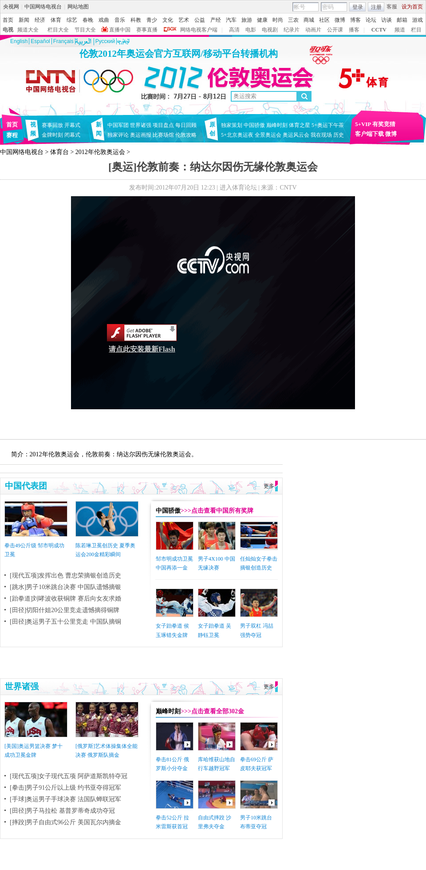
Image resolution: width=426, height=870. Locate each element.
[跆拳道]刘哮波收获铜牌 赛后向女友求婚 (65, 598)
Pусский (105, 41)
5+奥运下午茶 (328, 125)
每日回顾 (186, 125)
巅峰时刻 (277, 125)
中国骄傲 (254, 125)
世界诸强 (140, 125)
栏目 (416, 30)
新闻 (24, 20)
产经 (215, 20)
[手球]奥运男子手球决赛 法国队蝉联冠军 (65, 799)
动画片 (313, 30)
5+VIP (363, 124)
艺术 (183, 20)
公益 (199, 20)
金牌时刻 (52, 135)
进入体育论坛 (238, 187)
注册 (376, 7)
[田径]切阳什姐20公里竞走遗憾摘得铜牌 (64, 610)
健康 (262, 20)
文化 (167, 20)
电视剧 (270, 30)
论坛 (371, 20)
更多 (269, 486)
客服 (392, 7)
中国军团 (118, 125)
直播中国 (119, 30)
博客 (355, 20)
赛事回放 (52, 125)
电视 (8, 30)
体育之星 (299, 125)
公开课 (335, 30)
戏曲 (104, 20)
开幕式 (72, 125)
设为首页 (412, 7)
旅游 (246, 20)
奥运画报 (140, 135)
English (19, 41)
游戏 (417, 20)
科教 (135, 20)
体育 (56, 20)
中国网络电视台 (43, 7)
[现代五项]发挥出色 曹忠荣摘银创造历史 (65, 575)
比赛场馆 (163, 135)
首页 (8, 20)
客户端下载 (369, 133)
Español (40, 41)
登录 (357, 7)
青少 (151, 20)
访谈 (386, 20)
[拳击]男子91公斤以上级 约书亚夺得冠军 (65, 787)
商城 (309, 20)
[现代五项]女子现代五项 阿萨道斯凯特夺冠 (68, 776)
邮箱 (402, 20)
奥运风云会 (296, 135)
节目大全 (85, 30)
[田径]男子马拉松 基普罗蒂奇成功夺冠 (62, 810)
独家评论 (118, 135)
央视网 (11, 7)
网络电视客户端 (198, 30)
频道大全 (28, 30)
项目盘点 (163, 125)
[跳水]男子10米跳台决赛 (43, 587)
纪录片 (292, 30)
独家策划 (231, 125)
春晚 (88, 20)
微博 (340, 20)
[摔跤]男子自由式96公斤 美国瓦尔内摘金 (65, 822)
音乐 (119, 20)
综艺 (72, 20)
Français (63, 41)
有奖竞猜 (383, 124)
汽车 (231, 20)
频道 (399, 30)
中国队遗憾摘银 (99, 587)
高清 (234, 30)
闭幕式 (73, 135)
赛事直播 (147, 30)
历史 (338, 135)
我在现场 (321, 135)
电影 (250, 30)
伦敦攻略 (186, 135)
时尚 (277, 20)
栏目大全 (58, 30)
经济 (40, 20)
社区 (324, 20)
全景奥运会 (268, 135)
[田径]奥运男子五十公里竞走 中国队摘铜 (65, 621)
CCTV (379, 30)
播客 (354, 30)
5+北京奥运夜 (237, 135)
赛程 (12, 135)
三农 (293, 20)
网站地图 (78, 7)
